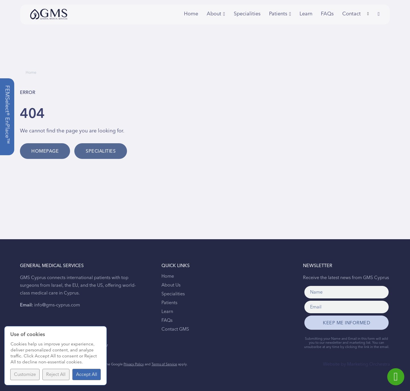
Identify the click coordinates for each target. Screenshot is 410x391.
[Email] (346, 307)
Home (191, 14)
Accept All (86, 374)
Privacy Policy (134, 364)
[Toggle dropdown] (224, 14)
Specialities (247, 14)
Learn (306, 14)
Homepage (45, 151)
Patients (169, 302)
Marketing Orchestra (368, 364)
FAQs (327, 14)
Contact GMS (175, 329)
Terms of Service (164, 364)
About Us (171, 285)
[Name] (346, 292)
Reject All (55, 374)
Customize (25, 374)
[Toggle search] (367, 14)
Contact (350, 14)
